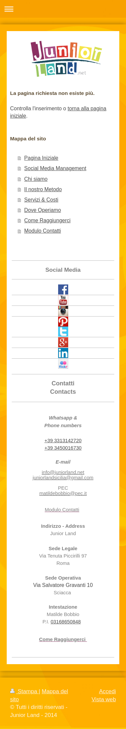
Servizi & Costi (41, 200)
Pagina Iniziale (41, 158)
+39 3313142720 (62, 440)
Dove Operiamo (42, 210)
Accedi (107, 691)
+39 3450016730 (62, 448)
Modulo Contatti (42, 231)
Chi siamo (35, 179)
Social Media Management (55, 168)
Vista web (104, 699)
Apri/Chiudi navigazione (63, 9)
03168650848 (66, 621)
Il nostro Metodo (43, 189)
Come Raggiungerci (47, 220)
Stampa (24, 691)
